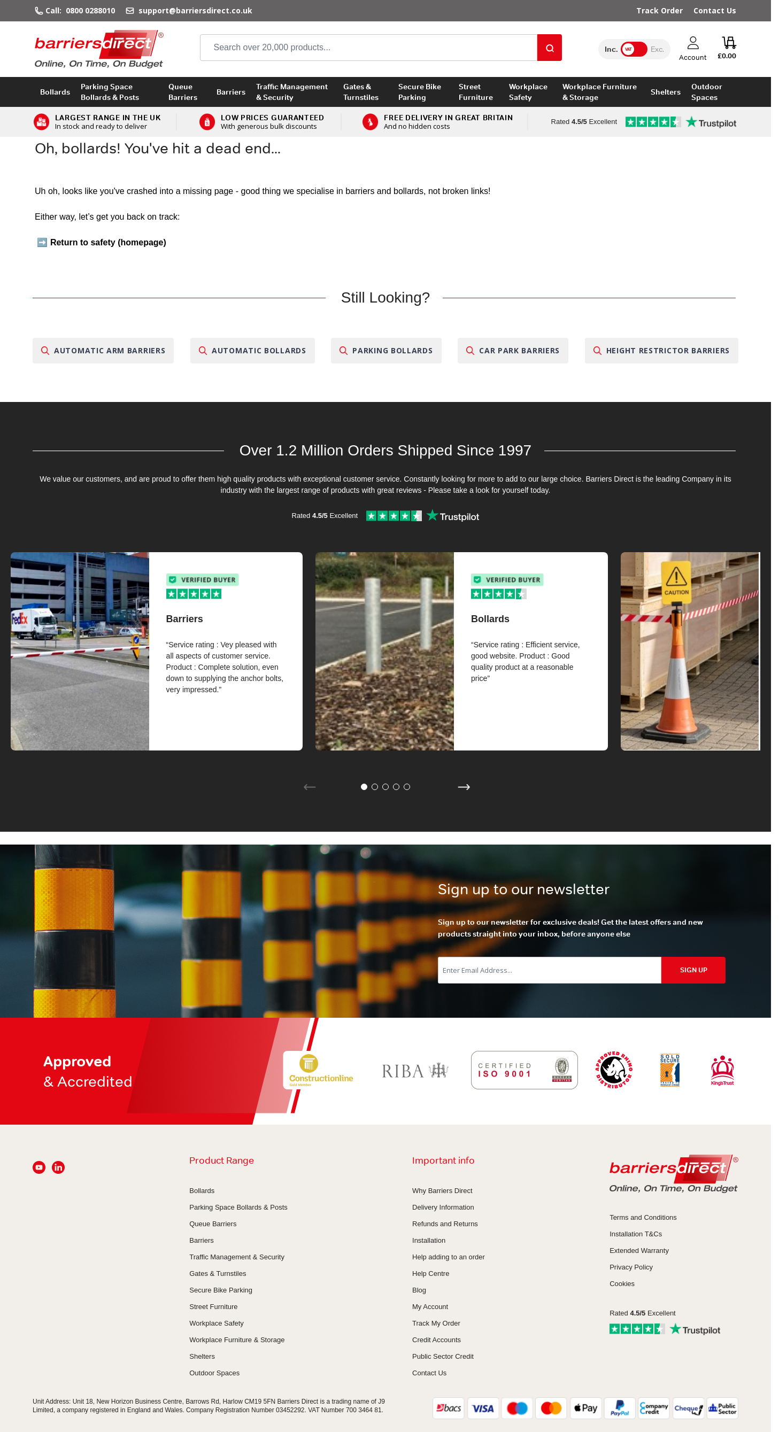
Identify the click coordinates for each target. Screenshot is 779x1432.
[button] (364, 787)
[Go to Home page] (99, 49)
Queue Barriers (182, 92)
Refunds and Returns (445, 1224)
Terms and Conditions (643, 1217)
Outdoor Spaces (706, 92)
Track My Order (436, 1323)
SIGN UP (693, 969)
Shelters (666, 92)
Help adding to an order (448, 1257)
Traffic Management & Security (292, 92)
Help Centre (430, 1274)
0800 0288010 (90, 10)
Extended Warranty (639, 1251)
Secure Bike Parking (419, 92)
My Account (430, 1307)
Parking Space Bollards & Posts (110, 92)
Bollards (55, 92)
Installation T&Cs (636, 1234)
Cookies (622, 1284)
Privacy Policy (631, 1267)
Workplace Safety (528, 92)
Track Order (659, 10)
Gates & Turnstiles (361, 92)
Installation (428, 1240)
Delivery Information (443, 1207)
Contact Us (714, 10)
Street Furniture (476, 92)
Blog (419, 1290)
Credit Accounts (436, 1340)
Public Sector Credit (443, 1356)
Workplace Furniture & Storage (599, 92)
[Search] (549, 47)
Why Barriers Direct (442, 1191)
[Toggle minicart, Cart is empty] (726, 49)
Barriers (231, 92)
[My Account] (693, 49)
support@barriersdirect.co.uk (194, 10)
